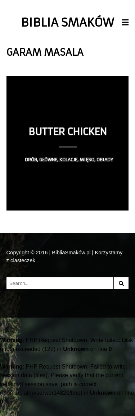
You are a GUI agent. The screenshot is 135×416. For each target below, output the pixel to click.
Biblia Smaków (67, 22)
